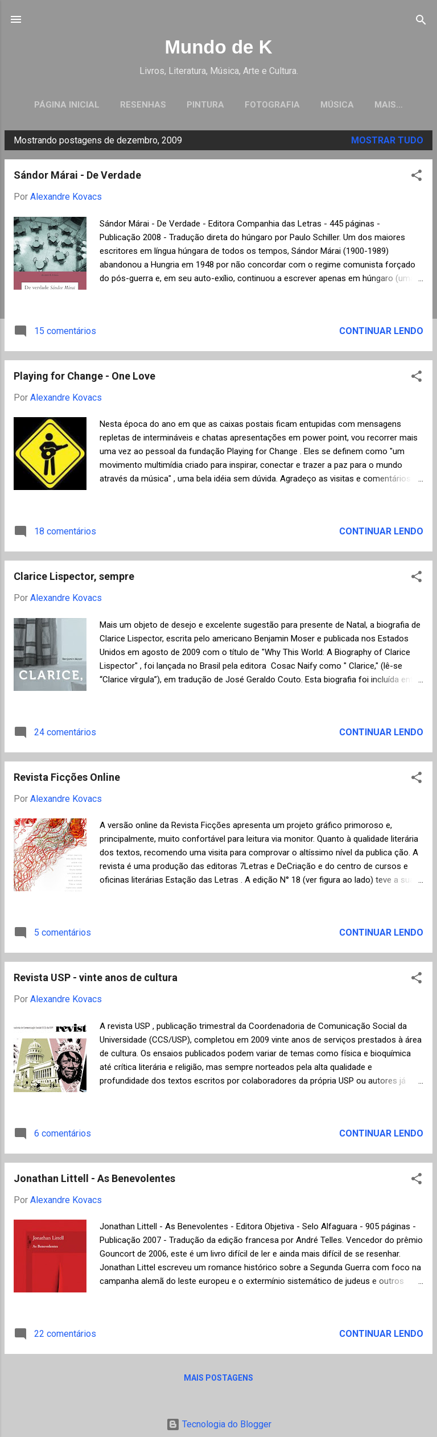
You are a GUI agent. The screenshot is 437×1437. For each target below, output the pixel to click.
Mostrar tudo (387, 143)
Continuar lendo (381, 333)
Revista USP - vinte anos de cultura (96, 980)
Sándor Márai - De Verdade (77, 178)
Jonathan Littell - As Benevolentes (94, 1181)
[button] (416, 179)
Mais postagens (218, 1380)
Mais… (388, 105)
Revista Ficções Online (67, 780)
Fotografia (272, 105)
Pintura (205, 105)
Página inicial (67, 105)
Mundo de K (218, 46)
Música (337, 105)
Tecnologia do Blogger (218, 1424)
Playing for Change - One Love (84, 379)
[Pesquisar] (421, 21)
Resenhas (143, 105)
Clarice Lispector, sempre (74, 579)
